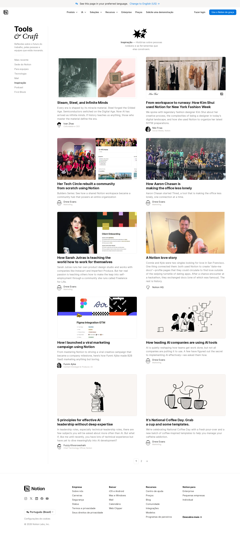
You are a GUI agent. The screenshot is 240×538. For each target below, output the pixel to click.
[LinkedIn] (36, 498)
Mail (16, 78)
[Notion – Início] (6, 12)
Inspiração (20, 82)
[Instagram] (25, 498)
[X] (31, 498)
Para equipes (21, 69)
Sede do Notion (22, 64)
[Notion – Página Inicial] (34, 489)
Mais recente (21, 59)
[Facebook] (41, 498)
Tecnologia (20, 73)
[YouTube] (47, 498)
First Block (20, 92)
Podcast (18, 87)
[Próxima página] (146, 461)
